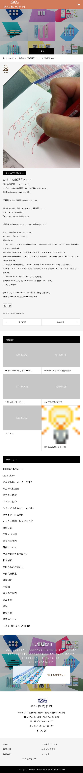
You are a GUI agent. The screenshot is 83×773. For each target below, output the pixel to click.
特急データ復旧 (49, 749)
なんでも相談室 (11, 488)
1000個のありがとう (13, 469)
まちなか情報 (10, 495)
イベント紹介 (10, 501)
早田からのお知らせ (13, 567)
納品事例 (7, 599)
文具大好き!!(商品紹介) (15, 173)
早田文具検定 (10, 573)
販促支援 (7, 749)
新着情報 (7, 560)
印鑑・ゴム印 (10, 534)
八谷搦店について (50, 744)
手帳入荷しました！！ (15, 401)
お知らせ (7, 754)
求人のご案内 (10, 593)
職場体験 (7, 612)
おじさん (9, 433)
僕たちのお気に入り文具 (55, 447)
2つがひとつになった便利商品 (57, 370)
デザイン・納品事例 (13, 514)
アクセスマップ (29, 758)
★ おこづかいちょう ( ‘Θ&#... (19, 370)
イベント (46, 754)
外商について (10, 547)
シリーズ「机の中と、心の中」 (19, 508)
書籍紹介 (7, 580)
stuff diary (9, 475)
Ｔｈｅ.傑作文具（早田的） (17, 625)
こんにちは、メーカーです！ (18, 482)
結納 (5, 606)
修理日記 (7, 527)
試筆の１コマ (10, 619)
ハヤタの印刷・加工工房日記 (18, 521)
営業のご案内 (10, 541)
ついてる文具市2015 (53, 401)
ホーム (6, 744)
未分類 (6, 586)
